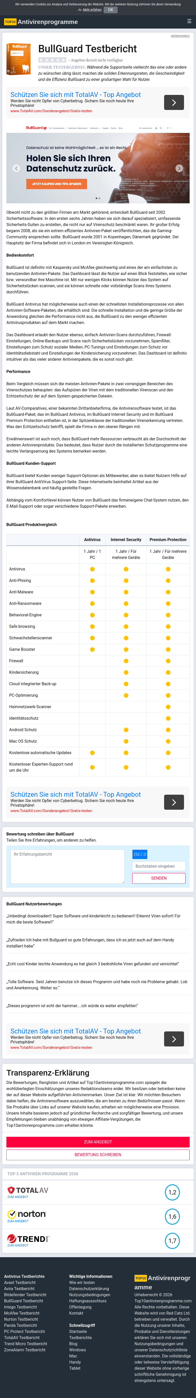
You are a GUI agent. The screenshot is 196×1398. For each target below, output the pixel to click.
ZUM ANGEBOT (98, 1142)
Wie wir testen (82, 1282)
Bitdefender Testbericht (25, 1294)
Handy (75, 1362)
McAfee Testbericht (22, 1313)
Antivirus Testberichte (24, 1276)
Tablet (74, 1368)
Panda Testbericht (20, 1325)
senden (159, 878)
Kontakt (76, 1313)
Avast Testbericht (19, 1282)
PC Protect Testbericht (24, 1331)
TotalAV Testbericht (22, 1337)
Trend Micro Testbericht (25, 1343)
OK (110, 9)
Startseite (78, 1331)
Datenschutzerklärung (89, 1288)
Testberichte (80, 1337)
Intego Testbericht (20, 1307)
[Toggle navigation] (188, 21)
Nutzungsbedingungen (89, 1294)
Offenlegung (80, 1307)
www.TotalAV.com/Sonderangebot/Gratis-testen (51, 111)
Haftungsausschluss (87, 1301)
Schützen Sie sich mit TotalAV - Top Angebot (75, 94)
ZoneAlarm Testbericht (24, 1349)
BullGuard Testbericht (23, 1301)
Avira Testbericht (19, 1288)
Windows (77, 1349)
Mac (73, 1356)
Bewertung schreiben (98, 1154)
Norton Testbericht (21, 1319)
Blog (73, 1343)
